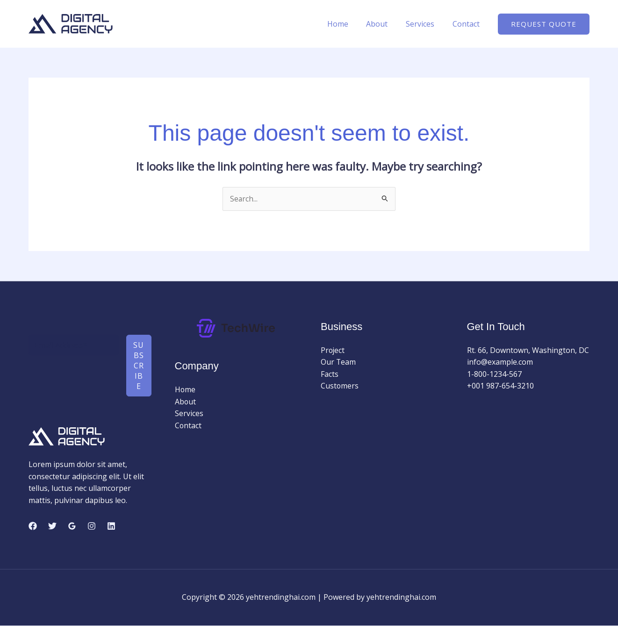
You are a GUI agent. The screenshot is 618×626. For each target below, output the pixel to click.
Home (348, 24)
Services (424, 24)
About (384, 24)
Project (333, 350)
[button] (543, 24)
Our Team (338, 362)
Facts (329, 374)
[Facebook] (33, 526)
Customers (340, 386)
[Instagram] (91, 526)
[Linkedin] (111, 526)
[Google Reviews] (72, 526)
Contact (467, 24)
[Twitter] (52, 526)
